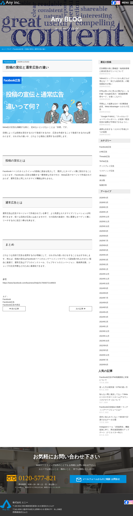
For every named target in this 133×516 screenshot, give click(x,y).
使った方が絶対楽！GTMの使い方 (113, 387)
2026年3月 (103, 202)
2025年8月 (103, 236)
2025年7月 (103, 241)
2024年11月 (104, 279)
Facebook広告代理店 (11, 305)
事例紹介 (103, 175)
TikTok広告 (103, 161)
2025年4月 (103, 255)
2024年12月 (104, 274)
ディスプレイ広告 (106, 166)
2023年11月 (104, 336)
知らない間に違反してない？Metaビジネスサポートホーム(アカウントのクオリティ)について (113, 397)
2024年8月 (103, 293)
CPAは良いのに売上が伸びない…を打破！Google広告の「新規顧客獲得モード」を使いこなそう (114, 94)
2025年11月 (104, 221)
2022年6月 (103, 345)
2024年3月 (103, 317)
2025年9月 (103, 231)
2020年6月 (103, 365)
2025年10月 (104, 226)
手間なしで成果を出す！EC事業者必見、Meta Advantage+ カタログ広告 (114, 106)
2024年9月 (103, 288)
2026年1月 (103, 212)
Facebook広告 (9, 62)
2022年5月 (103, 350)
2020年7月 (103, 360)
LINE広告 (103, 152)
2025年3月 (103, 260)
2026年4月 (103, 198)
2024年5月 (103, 307)
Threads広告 (104, 156)
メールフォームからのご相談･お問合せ (101, 479)
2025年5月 (103, 250)
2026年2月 (103, 207)
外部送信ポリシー (20, 512)
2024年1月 (103, 326)
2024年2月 (103, 322)
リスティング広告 (106, 171)
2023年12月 (104, 331)
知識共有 (103, 185)
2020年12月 (104, 355)
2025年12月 (104, 217)
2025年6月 (103, 245)
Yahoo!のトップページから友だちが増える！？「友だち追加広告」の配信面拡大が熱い (114, 81)
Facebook (7, 299)
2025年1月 (103, 269)
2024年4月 (103, 312)
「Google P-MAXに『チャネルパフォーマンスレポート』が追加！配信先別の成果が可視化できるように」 (114, 119)
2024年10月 (104, 283)
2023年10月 (104, 341)
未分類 (102, 180)
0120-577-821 (37, 478)
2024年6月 (103, 303)
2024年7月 (103, 298)
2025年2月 (103, 264)
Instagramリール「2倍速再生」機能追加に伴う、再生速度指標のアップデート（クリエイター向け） (114, 429)
